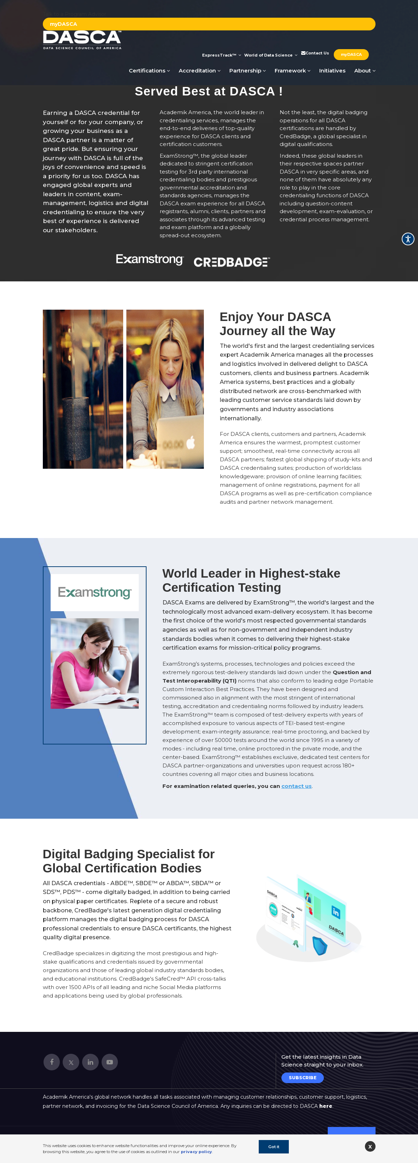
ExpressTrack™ (221, 55)
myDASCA (63, 24)
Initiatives (332, 70)
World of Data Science (271, 55)
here (325, 1106)
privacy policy (196, 1151)
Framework (292, 70)
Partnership (247, 70)
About (365, 70)
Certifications (149, 70)
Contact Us (314, 53)
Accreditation (200, 70)
